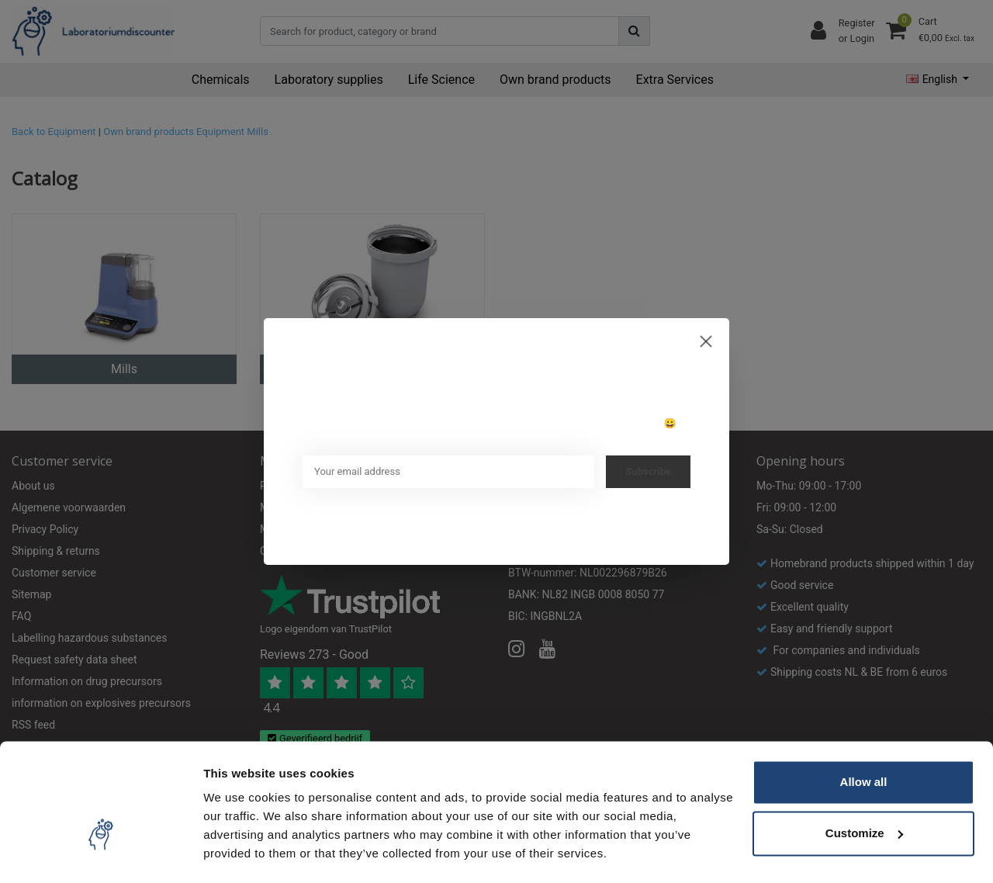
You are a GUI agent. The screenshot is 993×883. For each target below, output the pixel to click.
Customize (864, 788)
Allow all (863, 738)
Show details (239, 852)
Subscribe (648, 471)
